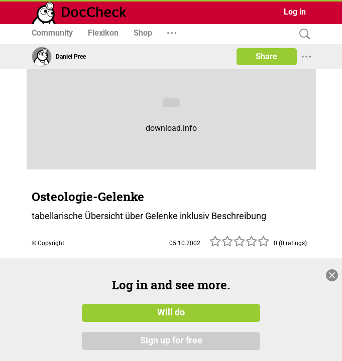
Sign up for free (171, 345)
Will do (171, 318)
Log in (295, 12)
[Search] (302, 34)
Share (266, 56)
